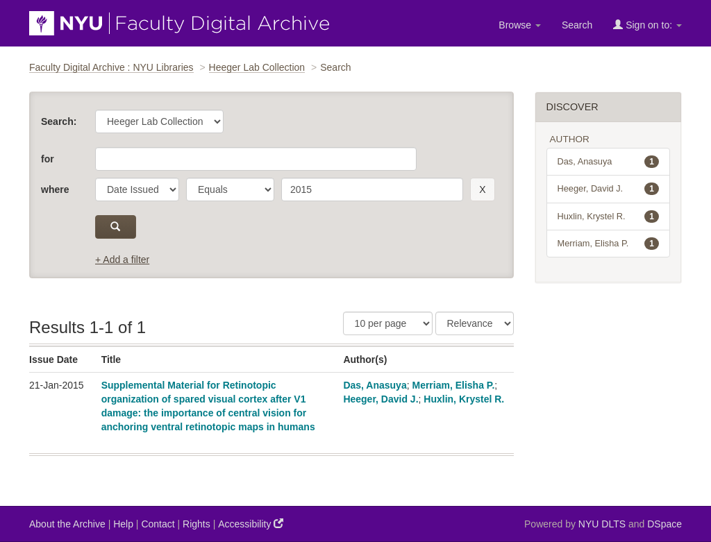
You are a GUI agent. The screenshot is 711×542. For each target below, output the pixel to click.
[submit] (115, 227)
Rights (196, 524)
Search (577, 25)
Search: (58, 121)
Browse (520, 25)
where (55, 189)
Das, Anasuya (374, 385)
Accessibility (250, 524)
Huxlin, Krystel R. (464, 399)
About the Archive (67, 524)
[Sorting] (474, 323)
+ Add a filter (122, 259)
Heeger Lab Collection (257, 67)
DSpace (664, 524)
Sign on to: (647, 25)
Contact (157, 524)
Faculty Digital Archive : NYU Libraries (111, 67)
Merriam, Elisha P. (453, 385)
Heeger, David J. (380, 399)
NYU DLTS (602, 524)
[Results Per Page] (388, 323)
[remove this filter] (482, 189)
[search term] (372, 189)
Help (123, 524)
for (47, 158)
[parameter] (137, 189)
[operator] (230, 189)
